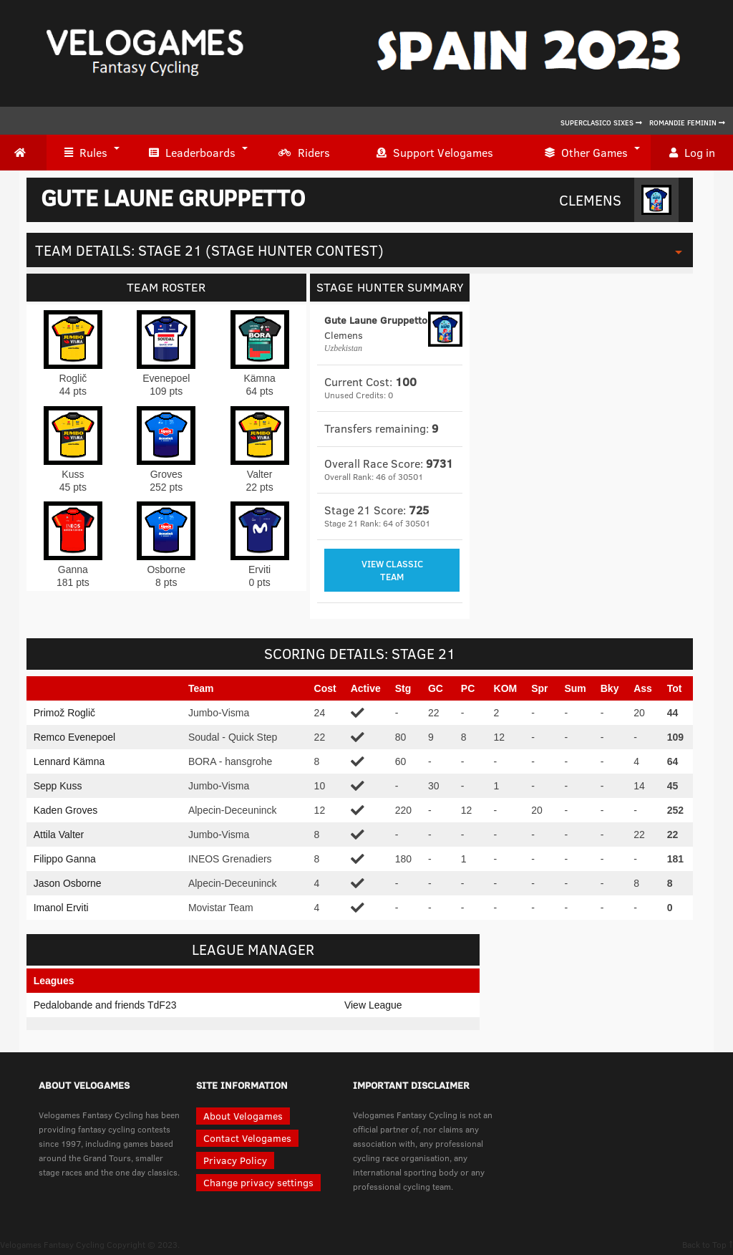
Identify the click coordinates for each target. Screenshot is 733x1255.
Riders (304, 152)
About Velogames (243, 1115)
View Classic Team (392, 570)
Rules (85, 152)
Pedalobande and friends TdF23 (105, 1005)
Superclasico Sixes (601, 122)
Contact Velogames (247, 1138)
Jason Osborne (68, 883)
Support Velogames (435, 152)
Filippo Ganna (65, 859)
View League (373, 1005)
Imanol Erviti (61, 907)
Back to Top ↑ (707, 1244)
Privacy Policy (235, 1160)
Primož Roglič (64, 712)
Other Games (586, 152)
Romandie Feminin (687, 122)
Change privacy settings (258, 1182)
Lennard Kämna (69, 761)
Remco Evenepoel (74, 737)
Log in (692, 152)
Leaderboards (192, 152)
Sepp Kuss (58, 786)
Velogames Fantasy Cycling (52, 1244)
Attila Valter (59, 834)
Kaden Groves (66, 810)
